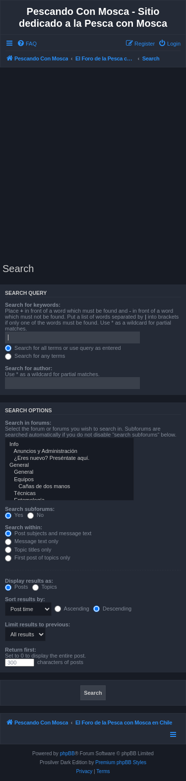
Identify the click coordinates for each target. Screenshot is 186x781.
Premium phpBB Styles (120, 762)
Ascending (72, 609)
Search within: (23, 527)
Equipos (69, 479)
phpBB (67, 753)
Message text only (32, 541)
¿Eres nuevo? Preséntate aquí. (69, 458)
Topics (44, 587)
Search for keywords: (33, 305)
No (35, 515)
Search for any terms (35, 356)
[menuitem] (27, 44)
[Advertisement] (93, 165)
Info (69, 444)
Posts (16, 587)
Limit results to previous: (37, 624)
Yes (14, 515)
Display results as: (29, 581)
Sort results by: (25, 599)
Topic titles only (28, 550)
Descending (112, 609)
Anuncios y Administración (69, 451)
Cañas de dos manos (69, 486)
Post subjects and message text (48, 533)
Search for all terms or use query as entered (63, 348)
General (69, 465)
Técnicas (69, 493)
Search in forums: (28, 423)
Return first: (20, 650)
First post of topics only (37, 557)
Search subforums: (30, 509)
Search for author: (28, 368)
